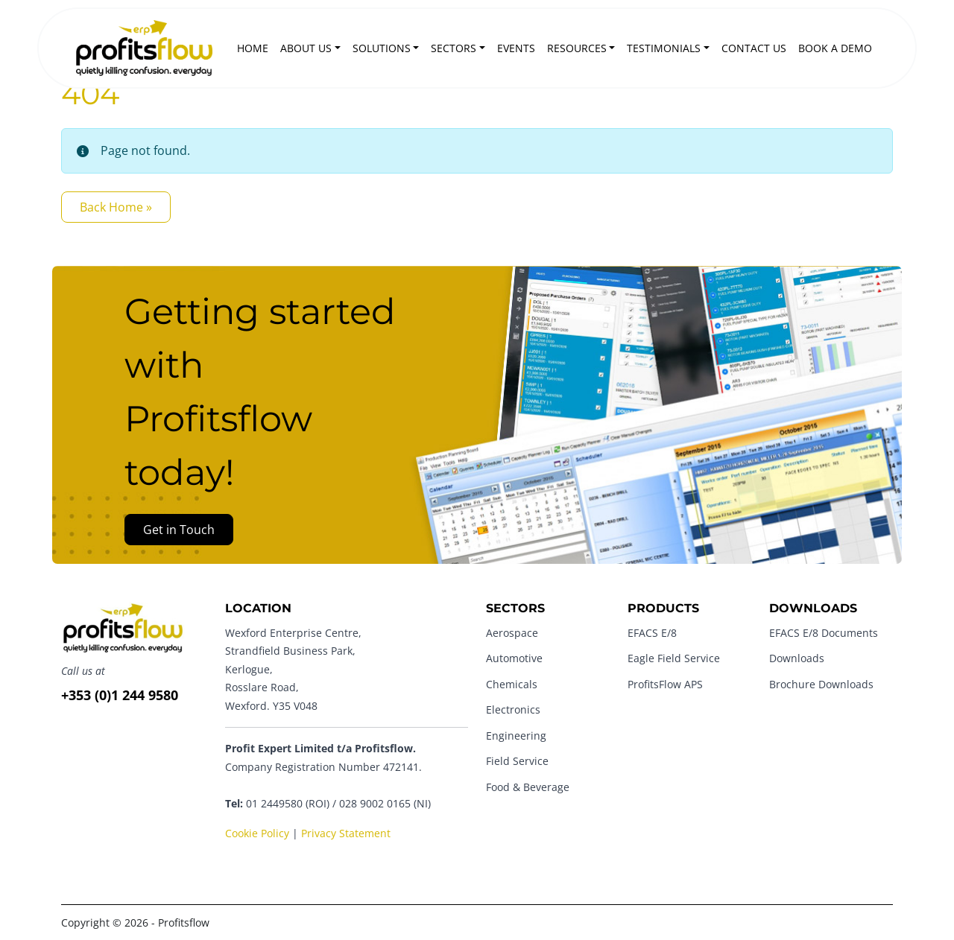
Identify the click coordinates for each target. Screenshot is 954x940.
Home (252, 48)
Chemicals (511, 684)
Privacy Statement (346, 833)
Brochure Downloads (821, 684)
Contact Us (753, 48)
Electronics (513, 709)
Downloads (796, 658)
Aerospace (512, 633)
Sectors (453, 48)
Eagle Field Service (674, 658)
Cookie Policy (257, 833)
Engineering (516, 735)
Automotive (514, 658)
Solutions (382, 48)
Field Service (517, 761)
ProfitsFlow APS (665, 684)
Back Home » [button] (116, 207)
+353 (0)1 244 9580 (119, 695)
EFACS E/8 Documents (823, 633)
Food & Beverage (527, 787)
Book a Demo (835, 48)
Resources (577, 48)
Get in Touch (179, 529)
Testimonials (664, 48)
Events (516, 48)
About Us (306, 48)
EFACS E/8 (652, 633)
